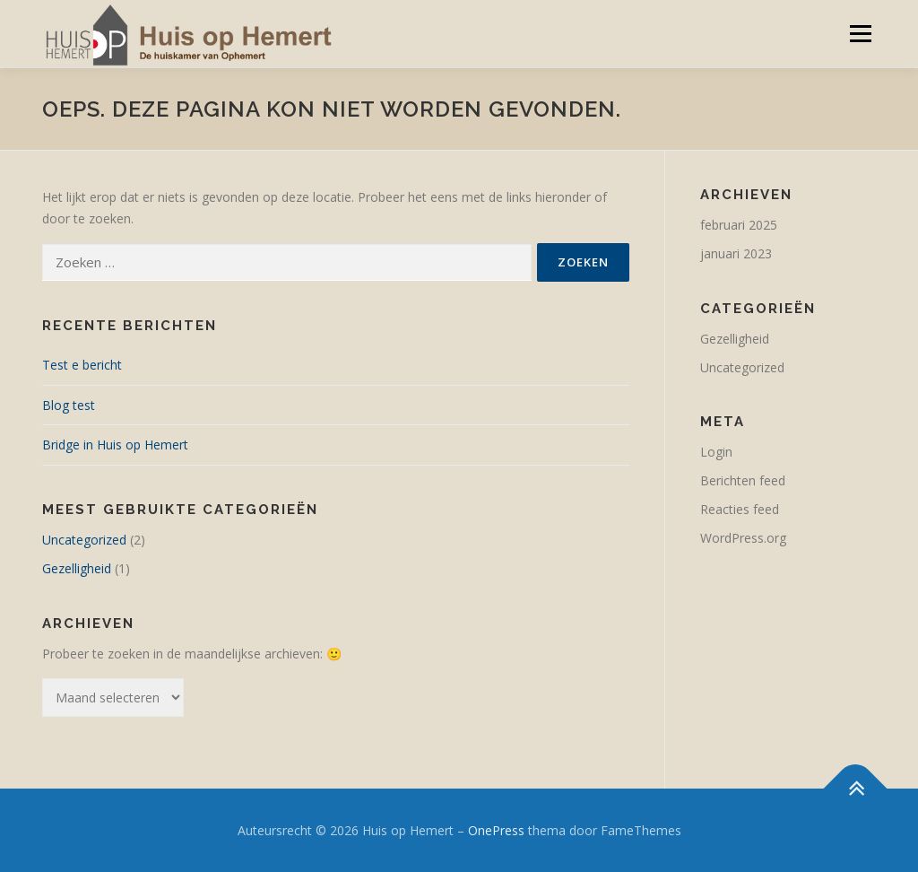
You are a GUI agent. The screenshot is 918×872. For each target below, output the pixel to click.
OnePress (496, 830)
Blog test (68, 405)
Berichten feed (742, 480)
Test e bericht (82, 364)
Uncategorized (84, 539)
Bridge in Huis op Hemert (115, 444)
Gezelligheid (76, 568)
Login (716, 451)
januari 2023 (736, 253)
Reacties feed (739, 509)
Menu (860, 33)
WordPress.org (743, 537)
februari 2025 (738, 224)
